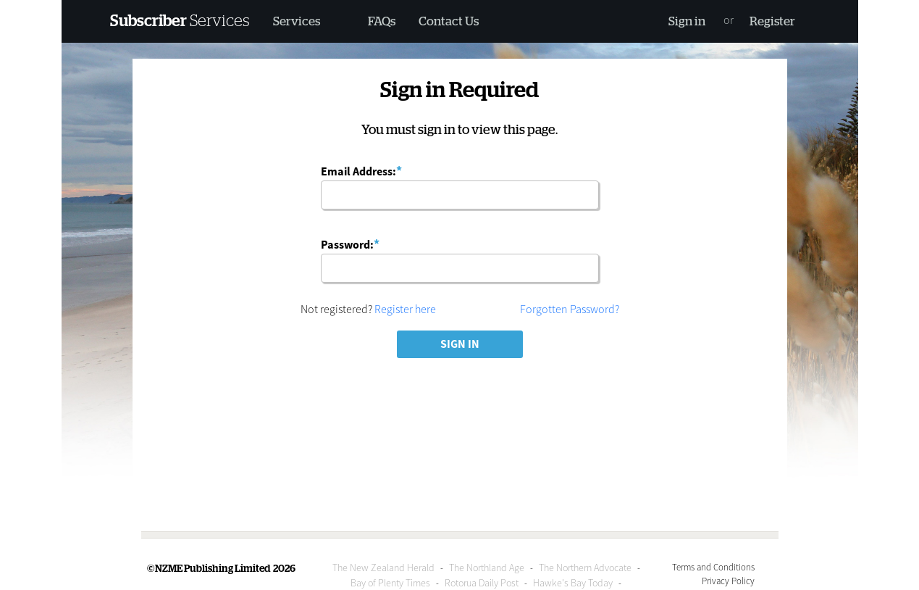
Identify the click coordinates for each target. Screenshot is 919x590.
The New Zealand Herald (383, 567)
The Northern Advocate (585, 567)
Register (772, 21)
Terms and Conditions (713, 567)
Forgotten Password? (569, 309)
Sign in (686, 21)
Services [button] (296, 21)
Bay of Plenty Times (390, 582)
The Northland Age (486, 567)
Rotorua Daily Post (482, 582)
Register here (405, 309)
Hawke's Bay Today (573, 582)
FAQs (381, 21)
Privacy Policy (728, 580)
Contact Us (449, 21)
